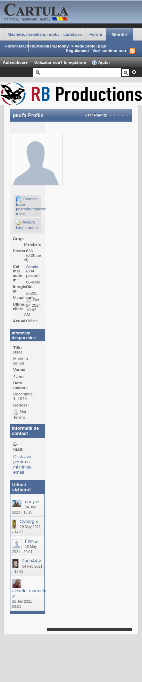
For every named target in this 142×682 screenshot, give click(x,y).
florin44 (29, 560)
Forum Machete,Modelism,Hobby (37, 46)
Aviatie (32, 266)
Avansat (134, 72)
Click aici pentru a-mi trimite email (22, 464)
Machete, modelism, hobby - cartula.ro (45, 34)
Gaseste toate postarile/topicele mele (28, 206)
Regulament (77, 50)
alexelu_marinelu (29, 590)
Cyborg (27, 521)
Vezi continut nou (109, 50)
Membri (119, 34)
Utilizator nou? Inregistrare (60, 62)
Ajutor (101, 62)
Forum (96, 34)
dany (30, 501)
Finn (29, 541)
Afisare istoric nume (27, 225)
